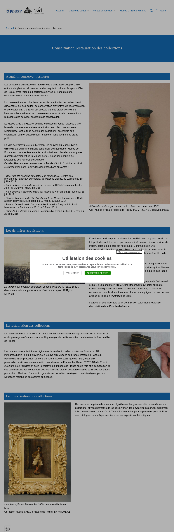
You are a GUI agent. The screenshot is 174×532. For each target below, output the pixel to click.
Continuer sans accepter (129, 252)
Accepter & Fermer (97, 273)
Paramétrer (72, 273)
